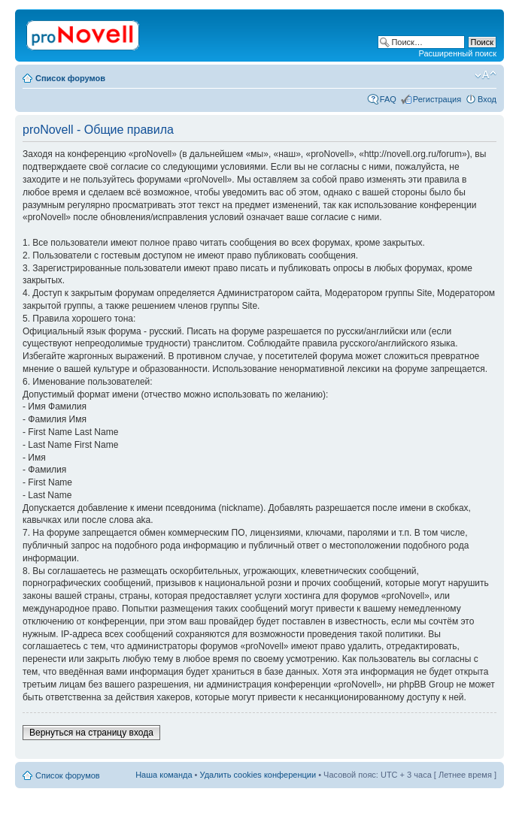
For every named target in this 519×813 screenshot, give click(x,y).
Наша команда (163, 774)
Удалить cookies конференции (258, 774)
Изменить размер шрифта (485, 75)
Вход (487, 99)
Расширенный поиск (457, 53)
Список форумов (70, 78)
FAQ (388, 99)
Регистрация (437, 99)
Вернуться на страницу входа (91, 732)
